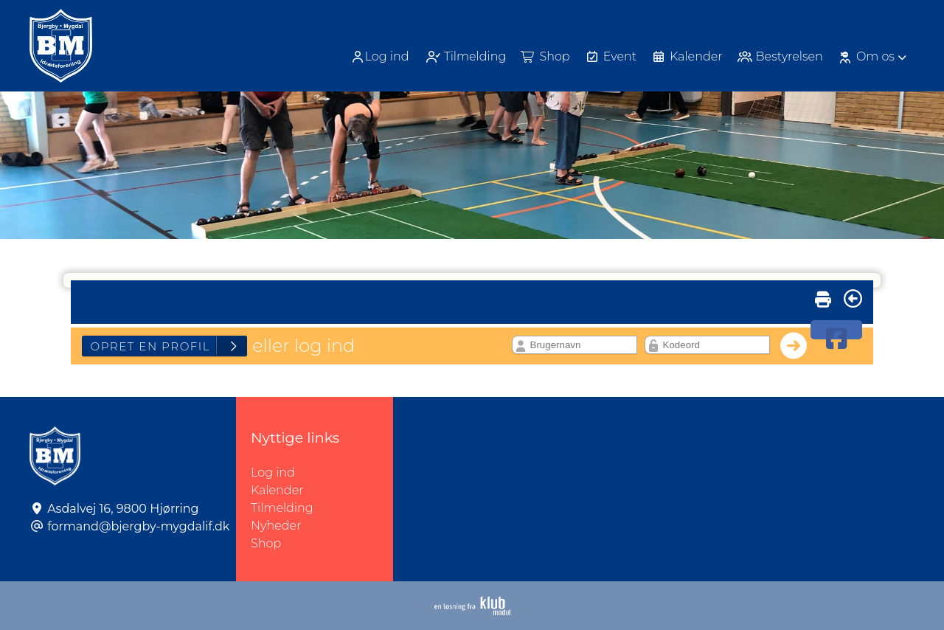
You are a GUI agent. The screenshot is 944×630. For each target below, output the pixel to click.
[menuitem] (381, 56)
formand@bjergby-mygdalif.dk (138, 526)
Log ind (379, 57)
